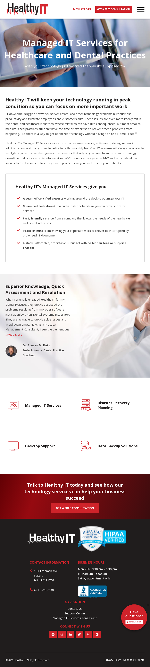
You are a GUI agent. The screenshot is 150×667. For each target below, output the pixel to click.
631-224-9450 (82, 9)
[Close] (148, 605)
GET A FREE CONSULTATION (75, 508)
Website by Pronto (134, 660)
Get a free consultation (113, 9)
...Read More (13, 334)
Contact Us (75, 609)
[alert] (134, 618)
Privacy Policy (113, 660)
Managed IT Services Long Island (75, 618)
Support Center (75, 613)
